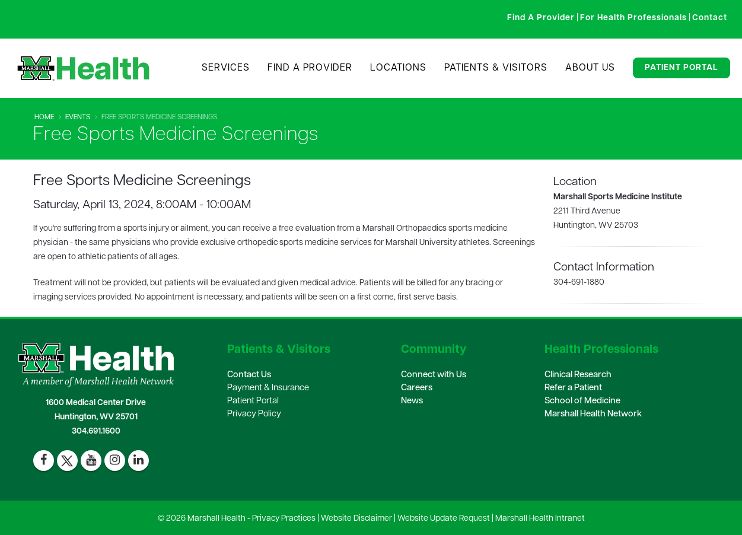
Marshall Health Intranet (540, 518)
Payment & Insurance (268, 388)
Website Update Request (443, 518)
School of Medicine (582, 401)
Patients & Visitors (495, 68)
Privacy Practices (284, 518)
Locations (398, 68)
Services (226, 68)
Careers (416, 388)
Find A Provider (309, 68)
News (412, 401)
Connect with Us (433, 375)
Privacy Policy (254, 414)
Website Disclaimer (356, 518)
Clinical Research (578, 375)
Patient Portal (681, 67)
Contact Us (249, 375)
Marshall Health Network (593, 414)
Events (77, 117)
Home (44, 117)
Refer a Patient (573, 388)
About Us (590, 68)
